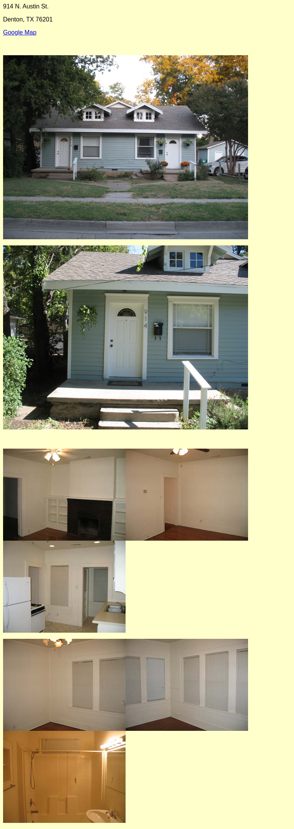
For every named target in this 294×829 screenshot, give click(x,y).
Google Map (19, 32)
